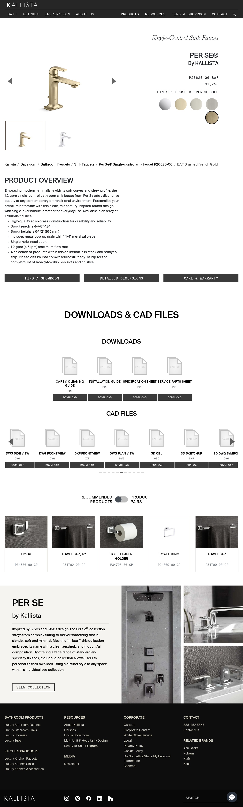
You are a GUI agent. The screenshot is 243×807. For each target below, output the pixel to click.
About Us (85, 14)
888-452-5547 (193, 725)
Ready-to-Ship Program (81, 746)
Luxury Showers (16, 735)
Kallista (10, 164)
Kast (186, 764)
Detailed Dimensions (121, 278)
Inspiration (57, 14)
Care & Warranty (201, 278)
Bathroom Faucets (55, 164)
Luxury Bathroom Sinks (21, 730)
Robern (188, 753)
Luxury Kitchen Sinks (19, 764)
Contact (220, 14)
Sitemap (130, 766)
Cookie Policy (133, 751)
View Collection (33, 687)
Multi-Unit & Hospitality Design (86, 740)
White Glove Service (138, 735)
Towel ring (169, 554)
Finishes (70, 730)
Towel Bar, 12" (74, 554)
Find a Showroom (189, 14)
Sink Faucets (84, 164)
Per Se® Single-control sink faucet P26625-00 (136, 164)
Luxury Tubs (13, 740)
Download (70, 397)
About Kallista (74, 725)
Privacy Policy (133, 746)
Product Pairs (140, 500)
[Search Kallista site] (234, 14)
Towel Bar (217, 554)
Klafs (187, 758)
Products (130, 14)
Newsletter (72, 764)
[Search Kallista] (205, 798)
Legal (128, 740)
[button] (232, 797)
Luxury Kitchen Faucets (21, 758)
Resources (155, 14)
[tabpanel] (121, 541)
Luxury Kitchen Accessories (24, 769)
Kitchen (31, 14)
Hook (26, 554)
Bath (12, 14)
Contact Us (191, 730)
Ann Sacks (190, 748)
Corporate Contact (137, 730)
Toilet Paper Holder (121, 556)
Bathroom (28, 164)
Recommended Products (96, 500)
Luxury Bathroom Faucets (23, 725)
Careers (129, 725)
